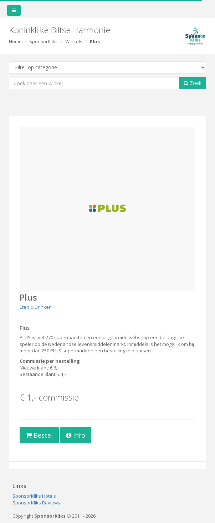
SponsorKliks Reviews (36, 502)
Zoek (192, 83)
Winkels (73, 41)
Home (15, 41)
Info (75, 435)
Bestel (39, 435)
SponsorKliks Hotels (34, 496)
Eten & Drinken (36, 307)
